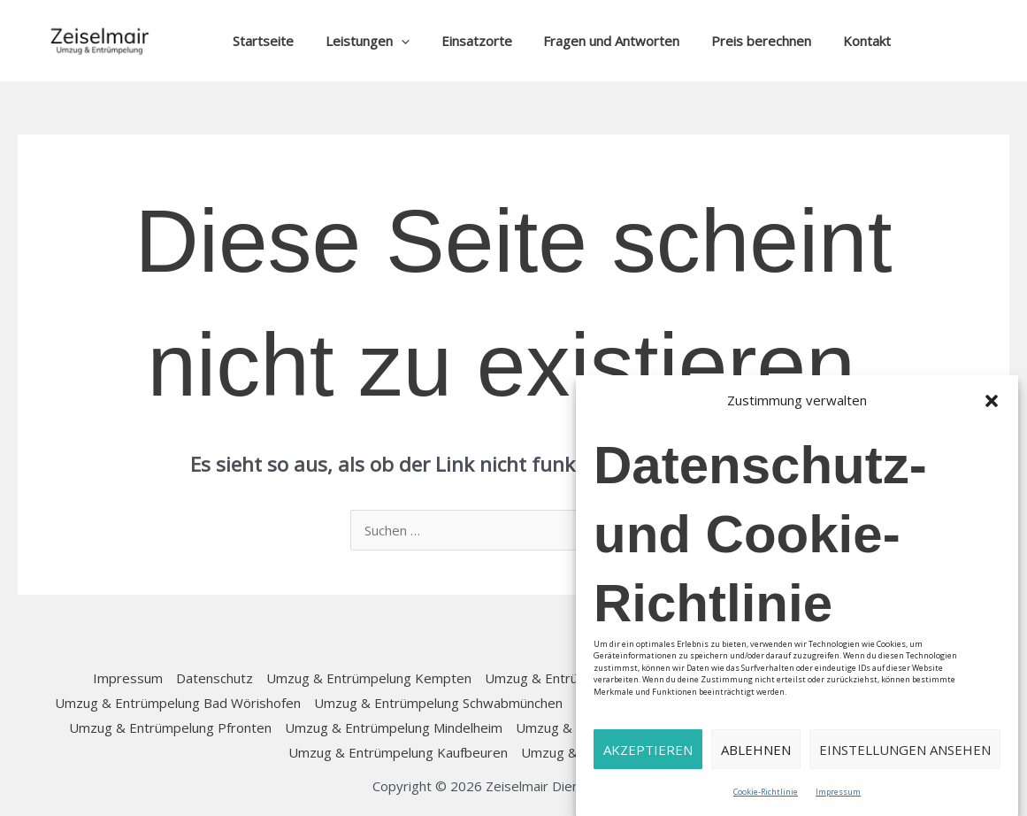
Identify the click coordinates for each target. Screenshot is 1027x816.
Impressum (838, 791)
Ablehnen (756, 749)
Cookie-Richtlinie (765, 791)
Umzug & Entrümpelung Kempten (368, 678)
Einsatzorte (463, 41)
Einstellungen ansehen (905, 749)
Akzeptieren (648, 749)
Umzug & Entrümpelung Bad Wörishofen (178, 703)
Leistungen (360, 41)
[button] (991, 401)
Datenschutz (214, 678)
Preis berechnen (738, 41)
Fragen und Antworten (593, 41)
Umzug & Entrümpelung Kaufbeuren (398, 752)
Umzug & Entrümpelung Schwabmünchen (438, 703)
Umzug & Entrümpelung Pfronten (170, 727)
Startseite (260, 41)
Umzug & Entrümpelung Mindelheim (393, 727)
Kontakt (838, 41)
